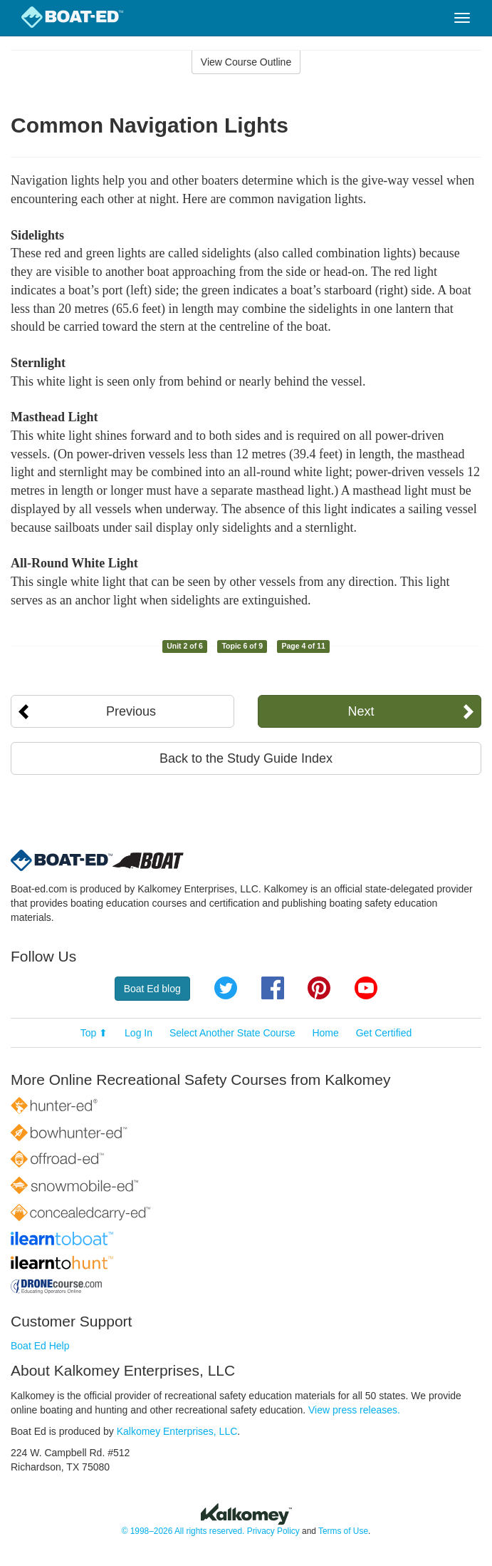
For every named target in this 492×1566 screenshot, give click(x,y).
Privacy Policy (273, 1531)
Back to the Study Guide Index (246, 758)
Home (325, 1033)
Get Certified (384, 1033)
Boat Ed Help (40, 1345)
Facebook (272, 988)
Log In (138, 1033)
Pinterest (319, 988)
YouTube (366, 988)
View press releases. (354, 1410)
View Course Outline (246, 62)
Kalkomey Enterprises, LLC (177, 1431)
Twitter (225, 988)
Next (361, 711)
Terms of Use (343, 1531)
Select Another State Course (232, 1033)
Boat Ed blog (152, 988)
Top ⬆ (94, 1033)
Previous (131, 711)
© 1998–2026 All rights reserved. (183, 1531)
